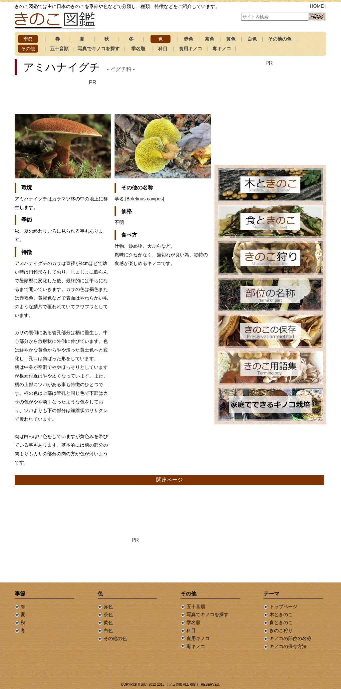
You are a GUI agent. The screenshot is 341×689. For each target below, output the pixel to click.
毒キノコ (221, 48)
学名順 (138, 48)
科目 (163, 48)
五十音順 (59, 48)
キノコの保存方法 (285, 646)
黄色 (230, 39)
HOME (317, 6)
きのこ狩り (278, 630)
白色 (252, 39)
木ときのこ (278, 614)
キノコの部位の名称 (287, 638)
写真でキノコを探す (99, 48)
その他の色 (279, 39)
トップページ (280, 606)
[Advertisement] (92, 97)
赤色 (188, 39)
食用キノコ (190, 48)
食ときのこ (278, 622)
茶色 (209, 39)
